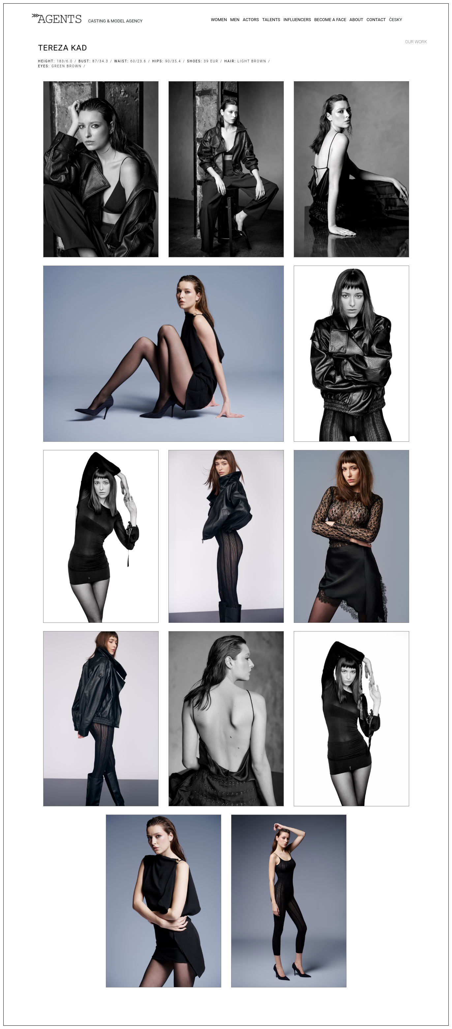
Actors (251, 19)
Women (219, 19)
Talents (271, 19)
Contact (376, 19)
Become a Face (330, 19)
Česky (395, 19)
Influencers (297, 19)
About (356, 19)
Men (234, 19)
